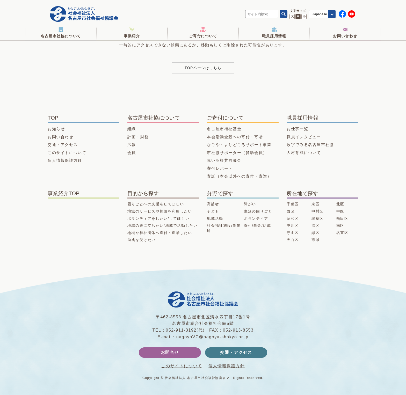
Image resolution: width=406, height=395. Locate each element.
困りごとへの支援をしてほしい (155, 204)
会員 (131, 152)
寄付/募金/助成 (257, 225)
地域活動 (215, 218)
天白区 (293, 240)
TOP (53, 117)
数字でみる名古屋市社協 (310, 144)
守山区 (293, 233)
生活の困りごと (258, 211)
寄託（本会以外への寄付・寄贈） (239, 176)
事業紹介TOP (63, 193)
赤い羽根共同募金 (224, 160)
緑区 (315, 233)
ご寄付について (203, 32)
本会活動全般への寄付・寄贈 (235, 137)
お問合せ (170, 352)
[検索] (283, 14)
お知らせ (56, 129)
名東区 (342, 233)
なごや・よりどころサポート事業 (239, 144)
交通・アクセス (63, 144)
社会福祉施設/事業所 (224, 228)
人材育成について (304, 152)
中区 (340, 211)
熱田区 (342, 218)
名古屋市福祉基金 (224, 129)
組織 (131, 129)
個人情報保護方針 (65, 160)
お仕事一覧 (297, 129)
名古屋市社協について (61, 32)
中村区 (317, 211)
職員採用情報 (274, 32)
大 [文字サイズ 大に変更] (292, 16)
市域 (315, 240)
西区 (291, 211)
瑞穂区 (317, 218)
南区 (340, 225)
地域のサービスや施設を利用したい (159, 211)
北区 (340, 204)
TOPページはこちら (203, 68)
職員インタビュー (304, 137)
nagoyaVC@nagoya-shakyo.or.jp (212, 337)
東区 (315, 204)
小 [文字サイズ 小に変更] (304, 16)
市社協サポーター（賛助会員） (237, 152)
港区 (315, 225)
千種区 (293, 204)
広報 (131, 144)
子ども (213, 211)
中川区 (293, 225)
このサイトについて (67, 152)
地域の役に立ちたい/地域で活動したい (162, 225)
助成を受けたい (141, 240)
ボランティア (256, 218)
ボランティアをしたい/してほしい (158, 218)
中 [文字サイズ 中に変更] (298, 16)
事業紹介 (132, 32)
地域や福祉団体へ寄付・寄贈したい (159, 233)
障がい (250, 204)
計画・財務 (138, 137)
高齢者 (213, 204)
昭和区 (293, 218)
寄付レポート (220, 168)
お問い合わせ (345, 32)
